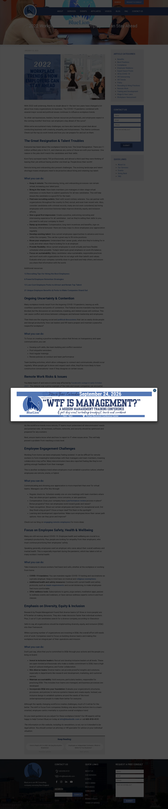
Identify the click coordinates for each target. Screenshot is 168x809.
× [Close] (154, 390)
